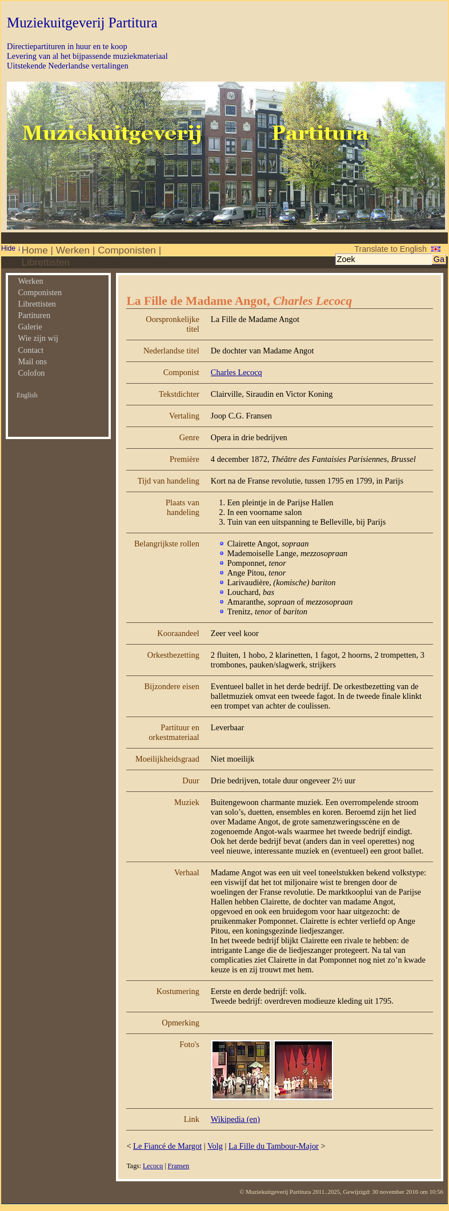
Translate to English (390, 249)
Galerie (30, 326)
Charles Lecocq (236, 372)
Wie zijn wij (38, 338)
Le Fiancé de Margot (167, 1145)
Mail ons (32, 361)
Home (35, 250)
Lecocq (153, 1166)
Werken (73, 250)
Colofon (31, 372)
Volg (215, 1145)
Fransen (179, 1166)
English (27, 395)
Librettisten (46, 262)
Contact (30, 350)
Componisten (127, 250)
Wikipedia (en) (235, 1119)
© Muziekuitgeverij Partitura (275, 1191)
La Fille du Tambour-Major (273, 1145)
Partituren (34, 315)
